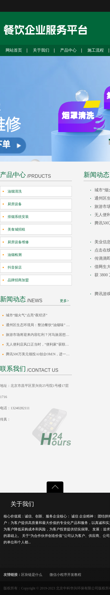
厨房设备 (15, 204)
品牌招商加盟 (18, 280)
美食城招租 (16, 229)
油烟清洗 (15, 191)
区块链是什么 (31, 575)
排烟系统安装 (18, 217)
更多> (64, 301)
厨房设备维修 (18, 242)
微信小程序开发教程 (65, 575)
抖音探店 (15, 267)
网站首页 (14, 50)
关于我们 (41, 50)
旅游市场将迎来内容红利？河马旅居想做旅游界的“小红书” (39, 335)
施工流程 (95, 50)
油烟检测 (15, 255)
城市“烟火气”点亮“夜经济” (26, 315)
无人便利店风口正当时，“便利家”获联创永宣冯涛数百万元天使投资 (39, 344)
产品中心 (68, 50)
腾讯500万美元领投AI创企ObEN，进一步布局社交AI (39, 354)
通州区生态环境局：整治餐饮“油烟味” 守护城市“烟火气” (39, 325)
